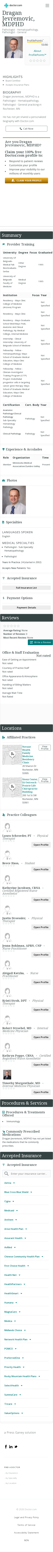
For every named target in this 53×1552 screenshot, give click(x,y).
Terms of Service (26, 1525)
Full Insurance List (26, 587)
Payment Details (26, 607)
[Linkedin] (11, 1446)
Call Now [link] (26, 128)
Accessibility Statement (26, 1532)
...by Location (10, 1483)
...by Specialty (10, 1478)
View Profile (45, 747)
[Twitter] (16, 1446)
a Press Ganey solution (20, 1432)
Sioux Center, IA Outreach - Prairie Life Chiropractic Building (30, 785)
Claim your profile (27, 180)
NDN (26, 1540)
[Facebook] (6, 1446)
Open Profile (41, 844)
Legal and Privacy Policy (26, 1517)
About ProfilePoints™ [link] (37, 53)
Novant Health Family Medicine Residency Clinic (28, 754)
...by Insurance (11, 1473)
